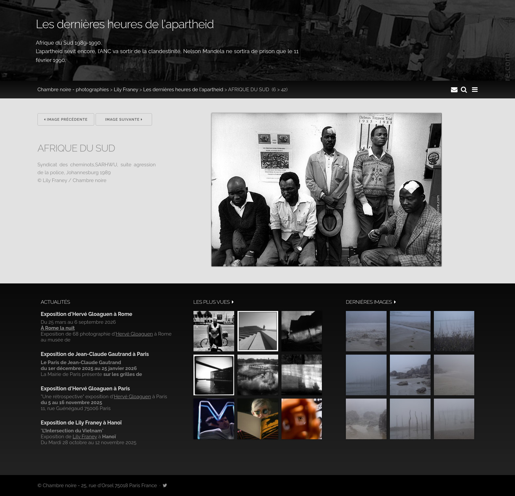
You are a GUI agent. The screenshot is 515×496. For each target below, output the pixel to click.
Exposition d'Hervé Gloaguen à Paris (85, 388)
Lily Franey (126, 90)
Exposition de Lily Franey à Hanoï (81, 423)
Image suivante (124, 119)
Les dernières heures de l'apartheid (183, 90)
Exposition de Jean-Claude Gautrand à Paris (95, 354)
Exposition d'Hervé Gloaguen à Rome (86, 314)
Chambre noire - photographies (73, 90)
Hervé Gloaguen (134, 334)
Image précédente (66, 119)
